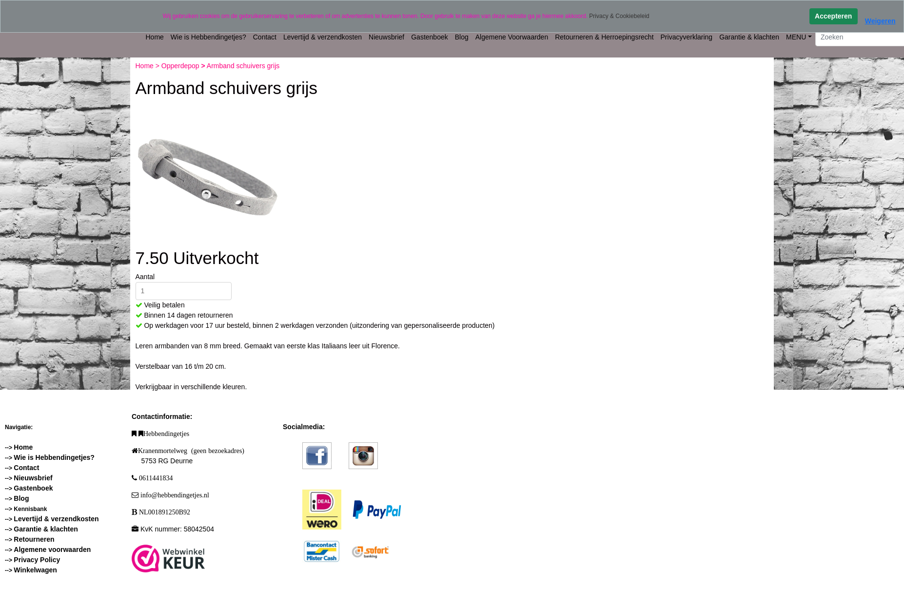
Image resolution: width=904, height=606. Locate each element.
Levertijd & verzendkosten (322, 37)
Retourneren (34, 539)
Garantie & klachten (749, 37)
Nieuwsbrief (386, 37)
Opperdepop (181, 66)
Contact (264, 37)
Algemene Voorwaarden (511, 37)
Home (155, 37)
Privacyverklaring (687, 37)
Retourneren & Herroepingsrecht (604, 37)
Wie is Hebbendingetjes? (208, 37)
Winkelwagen (35, 570)
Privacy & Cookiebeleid (619, 16)
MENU (796, 37)
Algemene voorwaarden (52, 549)
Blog (462, 37)
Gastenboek (429, 37)
